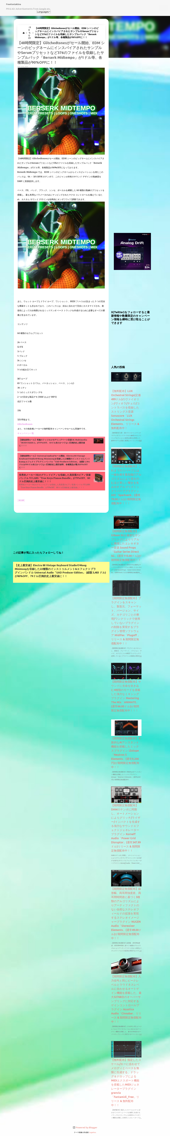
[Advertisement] (61, 524)
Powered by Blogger (85, 1127)
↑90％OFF (29, 33)
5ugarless (92, 1132)
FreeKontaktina (18, 4)
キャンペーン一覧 (25, 426)
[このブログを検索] (156, 8)
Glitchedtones (24, 417)
